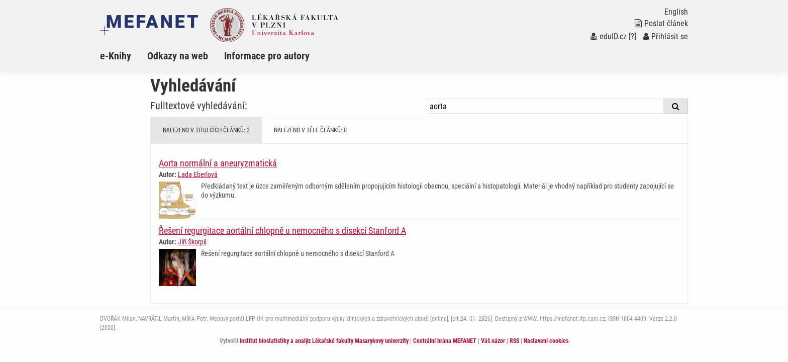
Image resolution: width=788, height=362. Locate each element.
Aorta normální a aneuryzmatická (218, 163)
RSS (514, 340)
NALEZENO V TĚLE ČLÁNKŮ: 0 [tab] (310, 130)
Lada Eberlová (198, 174)
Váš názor (493, 340)
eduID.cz (608, 36)
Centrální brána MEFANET (444, 340)
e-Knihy (115, 56)
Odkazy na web (177, 56)
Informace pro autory (267, 56)
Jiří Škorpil (192, 242)
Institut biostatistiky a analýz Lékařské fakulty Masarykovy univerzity (324, 340)
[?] (632, 36)
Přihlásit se (665, 36)
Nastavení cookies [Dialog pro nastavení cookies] (546, 340)
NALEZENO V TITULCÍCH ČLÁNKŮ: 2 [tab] (206, 130)
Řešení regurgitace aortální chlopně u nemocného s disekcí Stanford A (282, 230)
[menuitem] (123, 55)
